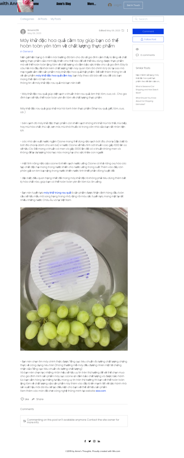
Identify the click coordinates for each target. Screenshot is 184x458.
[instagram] (94, 441)
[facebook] (85, 441)
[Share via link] (37, 399)
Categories (27, 19)
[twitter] (89, 441)
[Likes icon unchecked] (22, 399)
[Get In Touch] (133, 5)
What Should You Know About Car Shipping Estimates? (146, 101)
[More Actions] (126, 30)
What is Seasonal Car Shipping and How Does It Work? (147, 89)
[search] (148, 19)
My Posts (56, 19)
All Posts (42, 19)
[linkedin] (98, 441)
